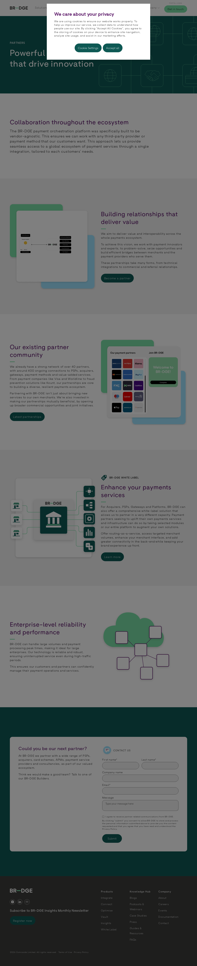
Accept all (112, 48)
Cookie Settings (88, 48)
